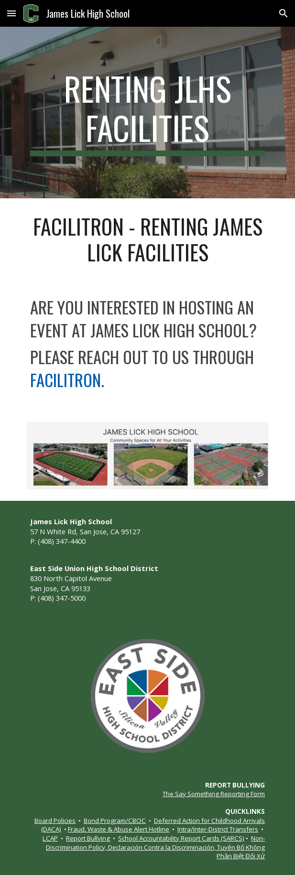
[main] (147, 112)
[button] (11, 13)
